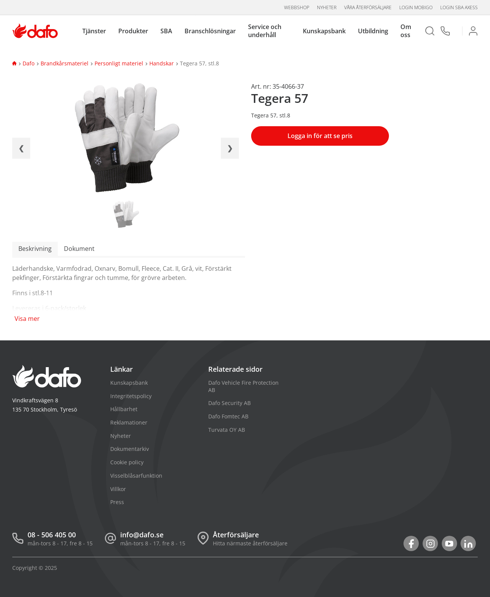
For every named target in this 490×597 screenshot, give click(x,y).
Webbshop (296, 7)
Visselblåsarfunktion (136, 475)
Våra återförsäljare (368, 7)
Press (117, 502)
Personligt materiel (119, 63)
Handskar (161, 63)
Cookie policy (127, 462)
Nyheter (326, 7)
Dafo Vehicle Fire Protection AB (243, 386)
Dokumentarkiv (129, 448)
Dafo (28, 63)
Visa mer (27, 318)
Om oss (405, 31)
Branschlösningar (210, 31)
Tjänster (94, 31)
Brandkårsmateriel (64, 63)
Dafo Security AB (229, 403)
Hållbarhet (123, 409)
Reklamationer (128, 422)
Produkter (133, 31)
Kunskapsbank (324, 31)
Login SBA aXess (459, 7)
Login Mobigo (416, 7)
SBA (166, 31)
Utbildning (373, 31)
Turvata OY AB (226, 429)
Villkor (118, 489)
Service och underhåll (264, 31)
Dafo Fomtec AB (228, 416)
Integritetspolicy (131, 396)
